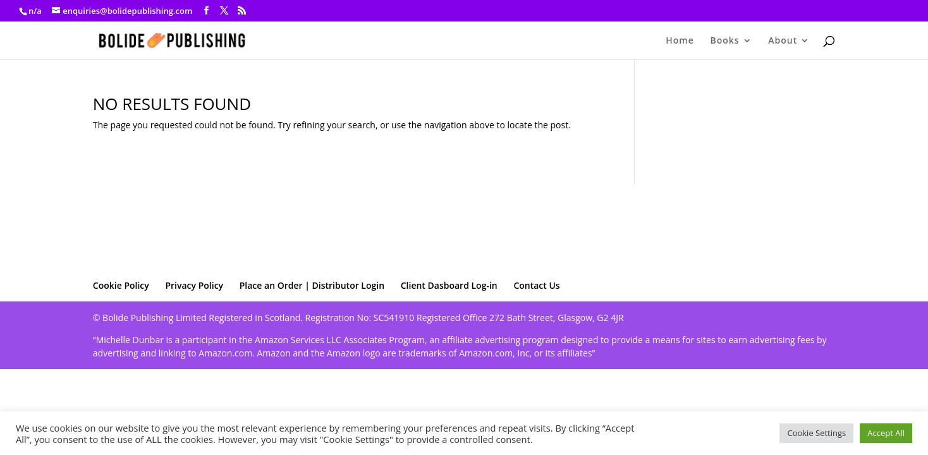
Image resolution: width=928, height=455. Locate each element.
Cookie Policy (121, 285)
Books (724, 41)
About (782, 41)
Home (680, 41)
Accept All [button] (886, 433)
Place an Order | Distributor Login (312, 285)
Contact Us (536, 285)
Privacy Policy (194, 285)
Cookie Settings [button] (816, 433)
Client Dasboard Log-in (449, 285)
